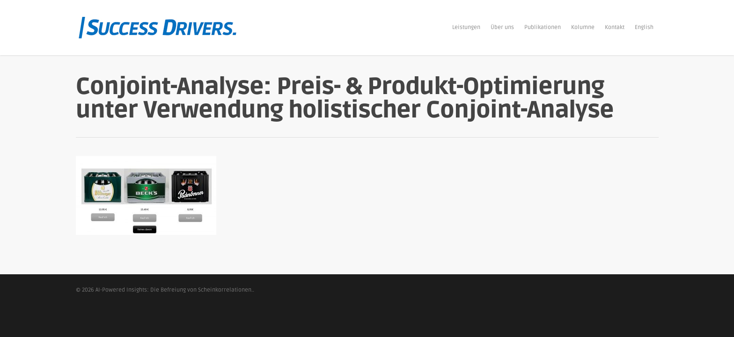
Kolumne (583, 27)
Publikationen (542, 27)
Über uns (502, 27)
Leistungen (466, 27)
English (644, 27)
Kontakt (614, 27)
